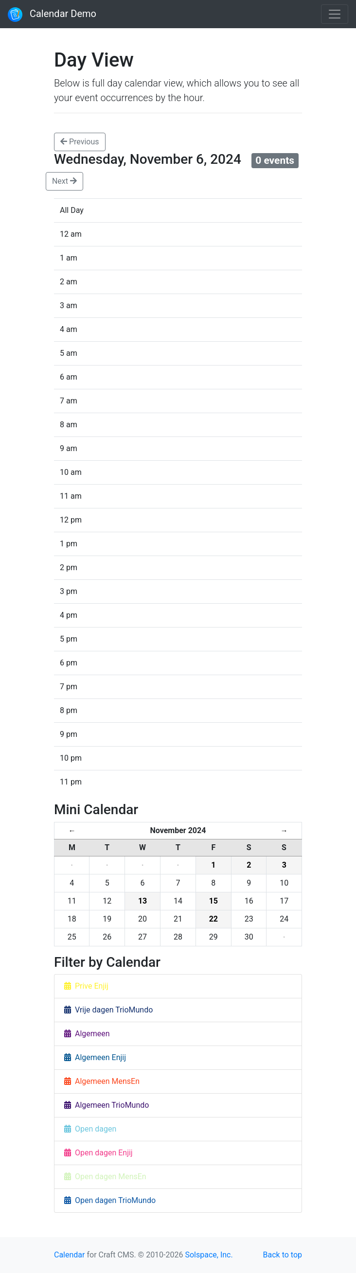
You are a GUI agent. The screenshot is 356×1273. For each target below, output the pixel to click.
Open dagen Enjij (98, 1152)
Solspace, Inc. (208, 1254)
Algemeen (87, 1033)
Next (64, 181)
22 (213, 919)
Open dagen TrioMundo (110, 1200)
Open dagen (90, 1128)
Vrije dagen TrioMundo (108, 1009)
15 (213, 901)
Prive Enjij (86, 986)
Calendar (69, 1254)
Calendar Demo (52, 14)
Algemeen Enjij (95, 1057)
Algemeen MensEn (102, 1081)
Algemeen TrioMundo (106, 1105)
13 (142, 901)
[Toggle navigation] (334, 14)
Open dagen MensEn (105, 1176)
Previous (79, 141)
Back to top (282, 1254)
